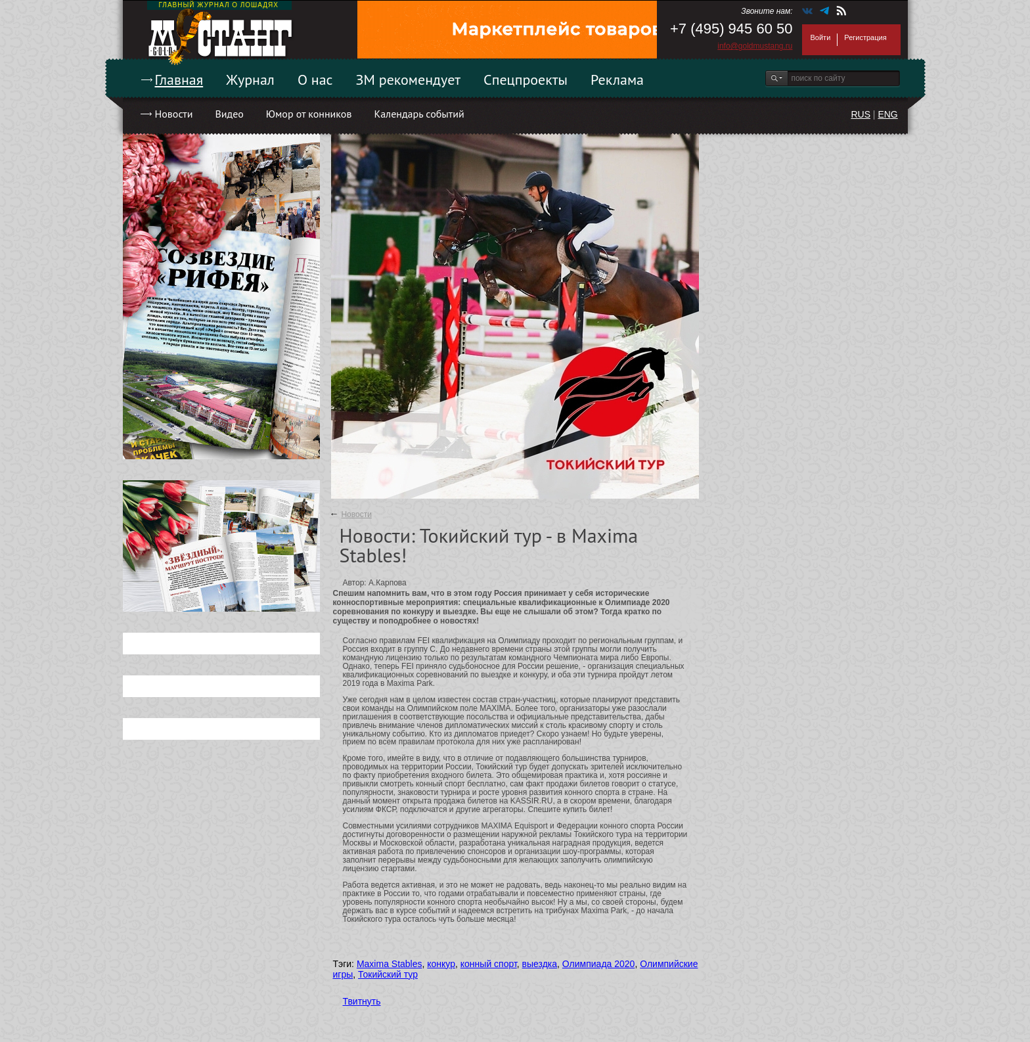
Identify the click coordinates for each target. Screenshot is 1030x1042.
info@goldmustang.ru (754, 46)
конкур (441, 964)
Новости (174, 113)
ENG (887, 114)
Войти (821, 37)
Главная (179, 79)
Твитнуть (362, 1001)
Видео (229, 113)
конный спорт (488, 964)
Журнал (250, 79)
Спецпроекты (525, 79)
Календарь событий (419, 113)
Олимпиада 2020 (598, 964)
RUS (860, 114)
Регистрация (865, 37)
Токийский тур (388, 974)
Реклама (617, 79)
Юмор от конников (309, 113)
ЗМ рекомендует (408, 79)
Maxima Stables (389, 964)
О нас (315, 79)
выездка (539, 964)
